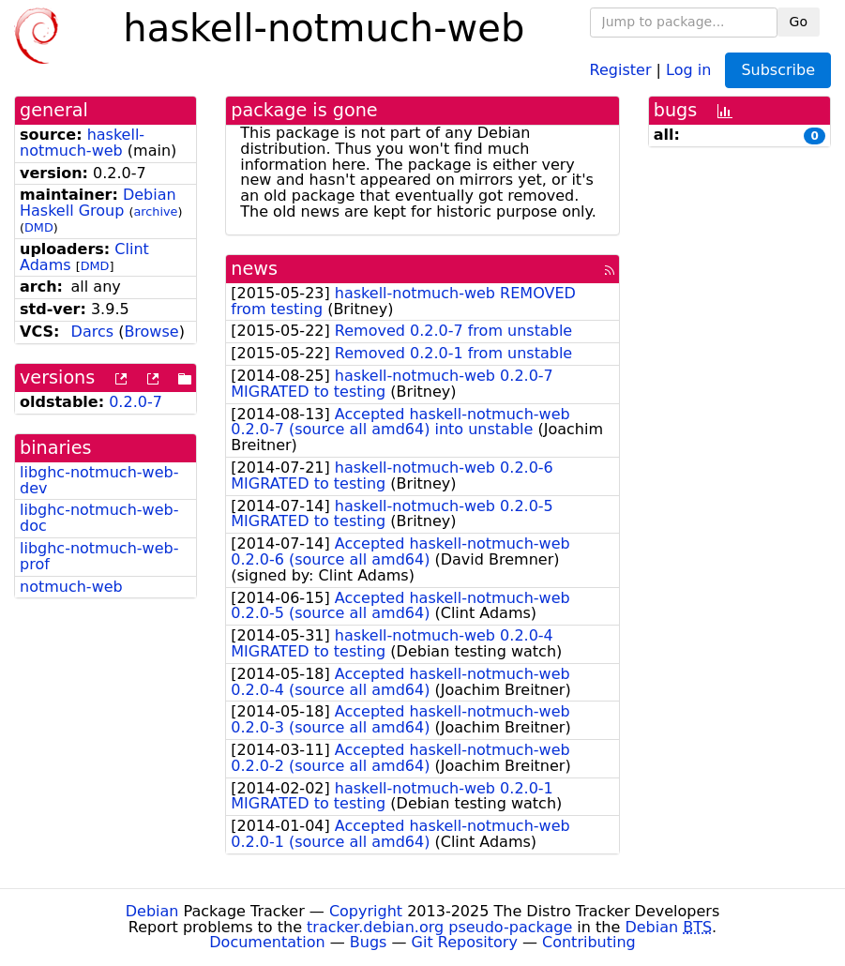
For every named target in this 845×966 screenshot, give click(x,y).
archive (156, 211)
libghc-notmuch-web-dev (99, 480)
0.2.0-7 (135, 402)
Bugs (368, 942)
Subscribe (778, 70)
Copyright (365, 911)
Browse (151, 331)
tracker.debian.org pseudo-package (439, 927)
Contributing (589, 942)
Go (798, 21)
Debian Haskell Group (98, 202)
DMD (38, 227)
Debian (152, 911)
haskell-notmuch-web (82, 142)
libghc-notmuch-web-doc (99, 518)
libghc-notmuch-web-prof (99, 556)
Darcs (92, 331)
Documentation (266, 942)
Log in (688, 69)
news (254, 268)
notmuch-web (71, 587)
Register (621, 69)
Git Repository (465, 942)
